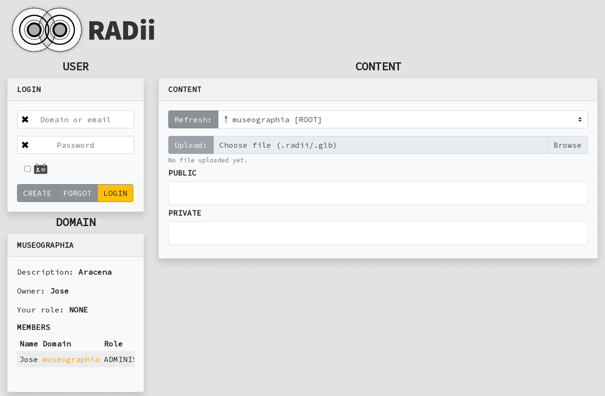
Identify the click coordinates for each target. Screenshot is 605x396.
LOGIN (115, 193)
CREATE (37, 193)
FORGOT (77, 193)
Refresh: (193, 119)
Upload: (190, 145)
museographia (71, 359)
